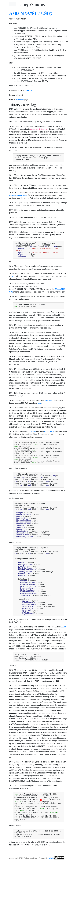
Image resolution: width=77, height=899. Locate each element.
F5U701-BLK (49, 436)
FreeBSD (28, 90)
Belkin (33, 436)
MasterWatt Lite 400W (18, 196)
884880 (13, 280)
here (39, 407)
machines (20, 99)
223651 (64, 657)
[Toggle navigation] (12, 4)
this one (48, 405)
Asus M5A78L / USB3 (30, 13)
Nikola (51, 896)
